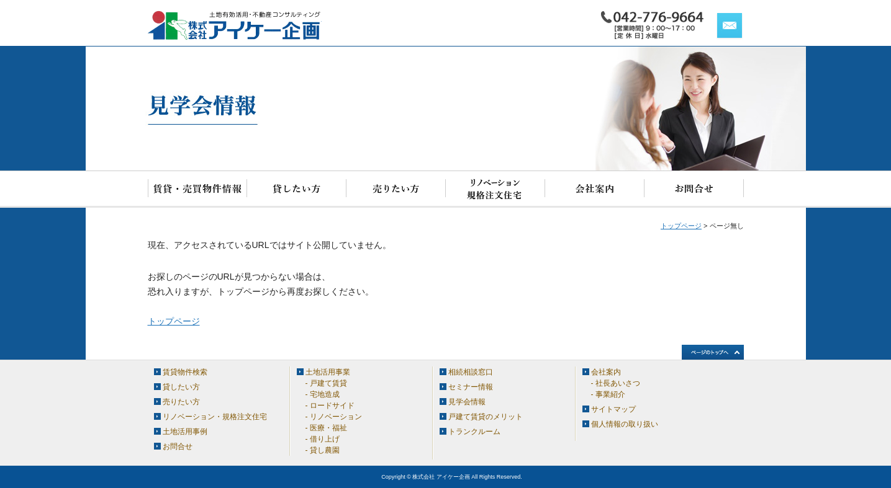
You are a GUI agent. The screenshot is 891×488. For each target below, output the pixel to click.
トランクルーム (474, 431)
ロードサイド (332, 405)
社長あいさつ (617, 383)
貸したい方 (296, 189)
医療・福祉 (328, 428)
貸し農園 (325, 450)
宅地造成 (325, 394)
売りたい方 (396, 189)
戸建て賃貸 (328, 383)
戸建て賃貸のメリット (485, 416)
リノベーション (336, 416)
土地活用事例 (185, 431)
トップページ (681, 225)
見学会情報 (467, 401)
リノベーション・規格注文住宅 (495, 189)
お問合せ (694, 189)
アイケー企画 (235, 25)
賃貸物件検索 (197, 189)
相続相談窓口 (470, 372)
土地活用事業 (327, 372)
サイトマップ (613, 409)
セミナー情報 (470, 387)
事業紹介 (610, 394)
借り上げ (325, 439)
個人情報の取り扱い (624, 424)
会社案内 (595, 189)
